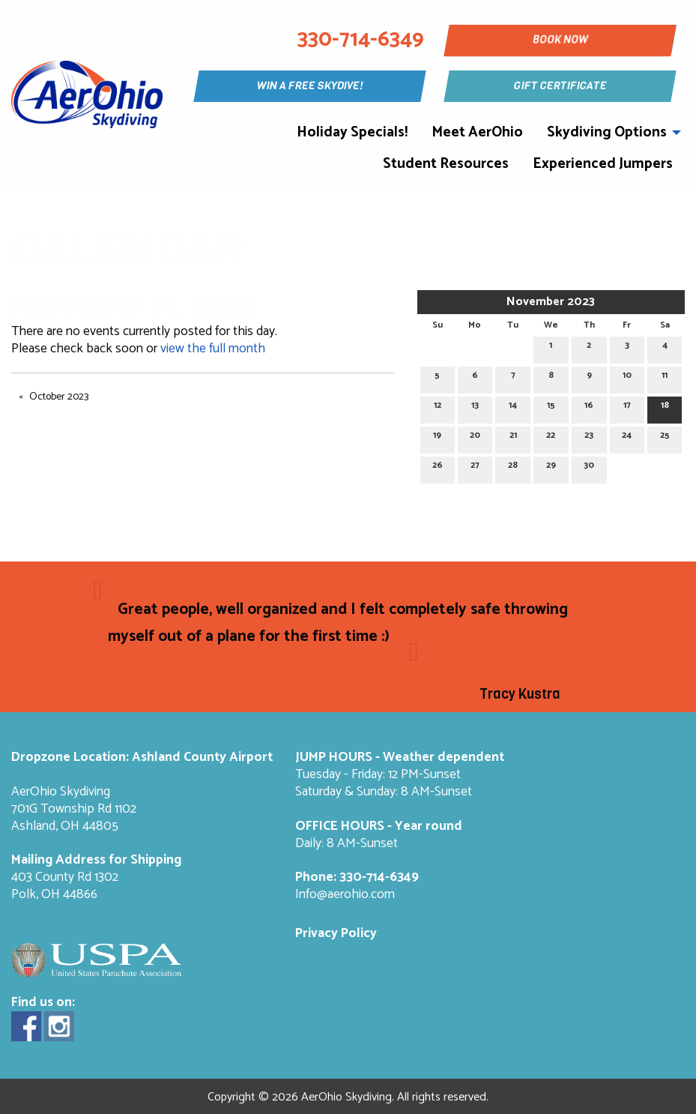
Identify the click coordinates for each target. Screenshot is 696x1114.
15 (551, 407)
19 (437, 437)
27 (474, 467)
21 (513, 437)
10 (627, 377)
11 (665, 377)
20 (475, 437)
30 (589, 467)
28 (513, 467)
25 (665, 437)
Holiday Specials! (352, 132)
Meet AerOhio (477, 132)
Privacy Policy (336, 934)
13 (475, 407)
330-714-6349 (379, 877)
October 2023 (58, 397)
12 (437, 407)
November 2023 (550, 302)
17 (627, 407)
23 (588, 437)
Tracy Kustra (519, 694)
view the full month (212, 349)
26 (437, 467)
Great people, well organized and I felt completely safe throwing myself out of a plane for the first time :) (337, 623)
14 (513, 407)
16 (588, 407)
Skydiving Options (607, 132)
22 (550, 437)
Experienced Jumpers (603, 163)
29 (551, 467)
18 (665, 407)
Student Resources (446, 163)
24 (627, 437)
